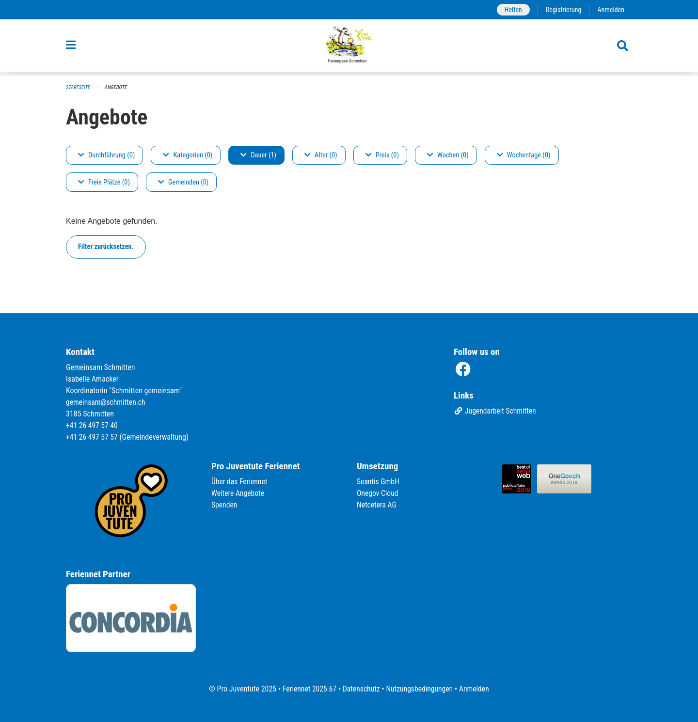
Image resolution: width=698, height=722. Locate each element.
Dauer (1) (258, 155)
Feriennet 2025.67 (307, 688)
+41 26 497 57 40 (92, 425)
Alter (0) (320, 155)
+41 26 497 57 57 (92, 437)
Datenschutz (361, 688)
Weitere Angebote (238, 493)
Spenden (224, 504)
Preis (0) (382, 155)
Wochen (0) (448, 155)
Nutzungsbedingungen (420, 688)
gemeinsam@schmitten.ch (106, 402)
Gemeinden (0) (183, 182)
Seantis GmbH (378, 481)
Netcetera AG (377, 504)
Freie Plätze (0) (104, 182)
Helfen (511, 9)
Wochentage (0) (524, 155)
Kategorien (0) (187, 155)
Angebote (117, 87)
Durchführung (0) (106, 155)
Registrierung (562, 9)
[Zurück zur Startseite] (349, 47)
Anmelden (610, 9)
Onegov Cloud (378, 493)
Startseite (78, 87)
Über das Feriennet (240, 481)
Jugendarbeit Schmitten (496, 411)
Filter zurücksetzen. (106, 247)
